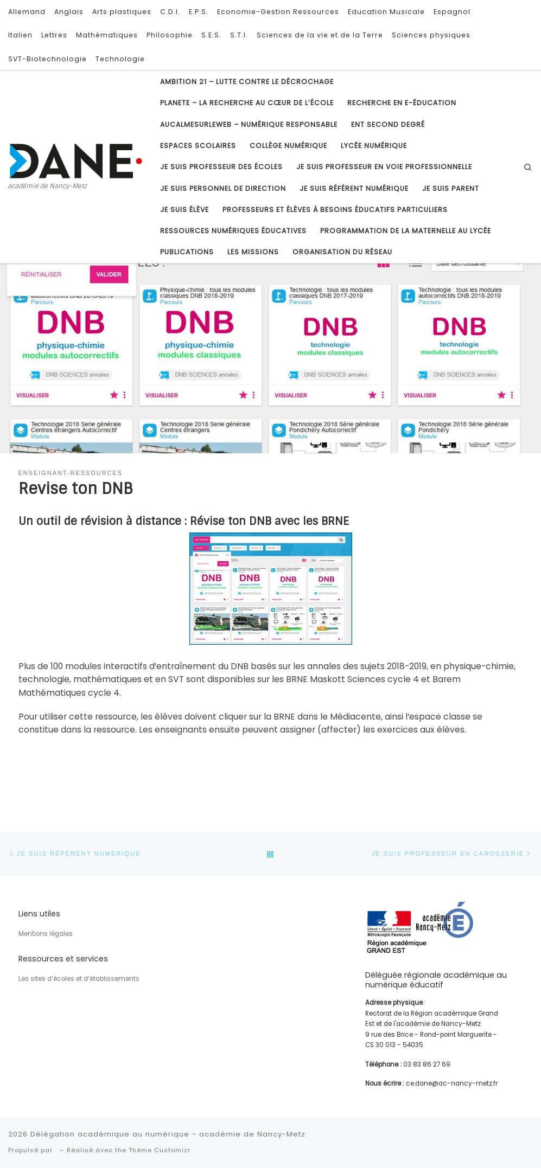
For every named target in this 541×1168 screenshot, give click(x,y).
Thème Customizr (159, 1150)
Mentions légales (45, 933)
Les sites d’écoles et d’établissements (78, 978)
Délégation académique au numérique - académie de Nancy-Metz (167, 1134)
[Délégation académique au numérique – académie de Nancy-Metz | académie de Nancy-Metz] (76, 160)
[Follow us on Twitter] (519, 35)
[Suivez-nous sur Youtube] (519, 52)
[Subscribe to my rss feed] (519, 17)
